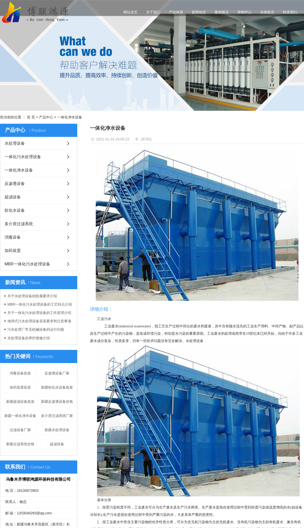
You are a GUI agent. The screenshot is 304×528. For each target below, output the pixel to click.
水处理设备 (15, 143)
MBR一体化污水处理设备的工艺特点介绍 (39, 304)
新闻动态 (199, 12)
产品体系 (176, 12)
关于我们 (153, 12)
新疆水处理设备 (57, 430)
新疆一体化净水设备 (20, 416)
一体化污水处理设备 (23, 157)
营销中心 (244, 12)
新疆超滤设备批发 (20, 401)
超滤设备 (13, 197)
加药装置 (13, 250)
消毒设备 (13, 237)
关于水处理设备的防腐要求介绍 (32, 296)
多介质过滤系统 (19, 224)
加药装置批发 (20, 387)
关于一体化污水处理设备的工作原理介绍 (39, 313)
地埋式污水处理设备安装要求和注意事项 (39, 321)
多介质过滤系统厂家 (57, 416)
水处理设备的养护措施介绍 (28, 338)
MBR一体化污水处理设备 (27, 264)
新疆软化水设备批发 (57, 387)
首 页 (31, 117)
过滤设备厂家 (20, 430)
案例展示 (222, 12)
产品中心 (46, 117)
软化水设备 (15, 210)
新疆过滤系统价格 (20, 444)
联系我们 (290, 12)
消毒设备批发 (20, 373)
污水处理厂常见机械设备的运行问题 (35, 329)
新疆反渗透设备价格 (57, 401)
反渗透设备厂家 (57, 373)
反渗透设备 (15, 183)
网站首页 (130, 12)
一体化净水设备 (69, 117)
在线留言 (267, 12)
